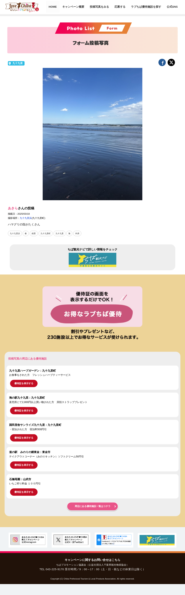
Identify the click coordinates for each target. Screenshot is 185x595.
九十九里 (17, 63)
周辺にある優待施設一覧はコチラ (92, 506)
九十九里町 (47, 233)
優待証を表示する (23, 383)
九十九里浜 (26, 218)
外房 (81, 233)
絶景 (35, 233)
